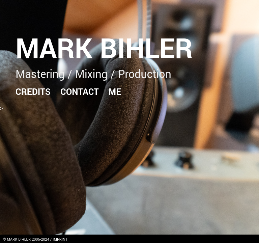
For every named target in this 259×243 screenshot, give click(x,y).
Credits (33, 92)
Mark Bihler (104, 49)
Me (115, 92)
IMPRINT (60, 239)
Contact (79, 92)
